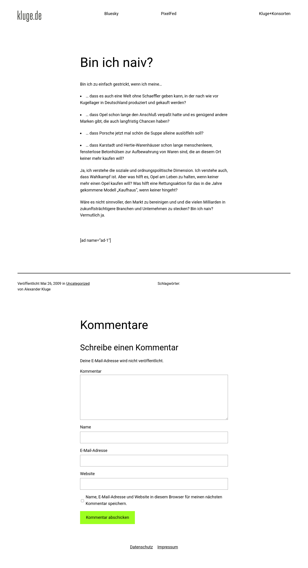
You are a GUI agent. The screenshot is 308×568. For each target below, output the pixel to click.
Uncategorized (78, 283)
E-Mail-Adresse (93, 450)
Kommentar (90, 371)
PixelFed (168, 13)
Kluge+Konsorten (274, 13)
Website (87, 473)
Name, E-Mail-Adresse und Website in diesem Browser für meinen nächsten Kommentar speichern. (154, 500)
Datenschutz (141, 547)
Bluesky (111, 13)
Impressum (167, 547)
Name (85, 427)
